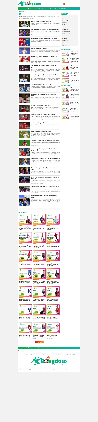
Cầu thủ (31, 8)
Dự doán (65, 22)
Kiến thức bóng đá (62, 8)
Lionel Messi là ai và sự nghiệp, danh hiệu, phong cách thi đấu (74, 62)
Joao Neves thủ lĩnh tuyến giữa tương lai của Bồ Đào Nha (39, 231)
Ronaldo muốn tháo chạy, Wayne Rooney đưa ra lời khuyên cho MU (44, 57)
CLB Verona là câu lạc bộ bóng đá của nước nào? (24, 321)
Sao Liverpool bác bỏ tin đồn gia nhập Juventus (43, 115)
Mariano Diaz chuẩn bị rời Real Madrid (41, 48)
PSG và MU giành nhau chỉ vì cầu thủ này (41, 85)
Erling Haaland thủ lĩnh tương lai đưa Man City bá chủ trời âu (52, 231)
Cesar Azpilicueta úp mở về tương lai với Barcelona (44, 38)
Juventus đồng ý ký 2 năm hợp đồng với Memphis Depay (45, 29)
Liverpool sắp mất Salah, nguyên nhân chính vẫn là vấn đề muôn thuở (45, 152)
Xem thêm (39, 345)
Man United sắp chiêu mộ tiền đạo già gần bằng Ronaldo (43, 76)
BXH (64, 27)
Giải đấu (44, 8)
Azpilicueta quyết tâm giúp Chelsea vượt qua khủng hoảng (44, 199)
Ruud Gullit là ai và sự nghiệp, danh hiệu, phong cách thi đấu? (52, 321)
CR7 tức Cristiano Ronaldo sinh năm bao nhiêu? (74, 69)
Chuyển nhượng (66, 32)
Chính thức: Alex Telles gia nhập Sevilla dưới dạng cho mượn (45, 95)
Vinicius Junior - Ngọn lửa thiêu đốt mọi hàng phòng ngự (25, 249)
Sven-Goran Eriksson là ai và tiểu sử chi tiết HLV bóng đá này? (39, 340)
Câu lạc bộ (49, 8)
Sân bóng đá (55, 8)
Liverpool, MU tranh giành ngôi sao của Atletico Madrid (43, 142)
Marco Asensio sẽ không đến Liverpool (41, 132)
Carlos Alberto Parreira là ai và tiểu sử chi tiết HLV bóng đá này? (39, 285)
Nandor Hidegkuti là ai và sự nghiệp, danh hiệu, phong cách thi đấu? (52, 285)
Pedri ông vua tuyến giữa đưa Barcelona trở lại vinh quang (25, 231)
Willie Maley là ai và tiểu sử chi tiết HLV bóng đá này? (39, 302)
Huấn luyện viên (38, 8)
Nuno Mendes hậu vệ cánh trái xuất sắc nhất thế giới (25, 266)
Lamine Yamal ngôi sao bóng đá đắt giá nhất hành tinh (52, 249)
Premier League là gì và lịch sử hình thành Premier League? (74, 75)
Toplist (69, 8)
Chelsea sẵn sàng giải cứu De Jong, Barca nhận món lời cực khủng (45, 180)
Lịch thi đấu (65, 18)
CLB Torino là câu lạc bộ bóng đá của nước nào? (24, 339)
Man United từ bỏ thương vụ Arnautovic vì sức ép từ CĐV (44, 66)
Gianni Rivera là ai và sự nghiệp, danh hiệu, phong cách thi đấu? (52, 303)
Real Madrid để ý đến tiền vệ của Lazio (41, 21)
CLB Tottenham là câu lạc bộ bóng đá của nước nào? (74, 55)
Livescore (65, 15)
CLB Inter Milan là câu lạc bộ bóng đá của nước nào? (25, 302)
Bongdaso (21, 16)
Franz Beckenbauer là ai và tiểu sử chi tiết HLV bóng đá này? (39, 321)
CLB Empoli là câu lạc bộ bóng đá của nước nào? (24, 284)
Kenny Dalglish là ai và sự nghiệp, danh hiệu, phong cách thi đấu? (52, 267)
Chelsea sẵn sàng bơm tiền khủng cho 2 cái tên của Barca (44, 171)
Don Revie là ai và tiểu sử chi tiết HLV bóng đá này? (38, 266)
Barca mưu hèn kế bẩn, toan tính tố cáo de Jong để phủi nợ (44, 189)
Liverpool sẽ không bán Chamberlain (40, 124)
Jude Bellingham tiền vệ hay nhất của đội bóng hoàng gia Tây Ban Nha (39, 249)
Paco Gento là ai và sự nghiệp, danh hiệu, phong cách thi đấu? (52, 340)
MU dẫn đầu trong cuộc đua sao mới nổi (41, 106)
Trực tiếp (65, 20)
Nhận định (65, 30)
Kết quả (64, 25)
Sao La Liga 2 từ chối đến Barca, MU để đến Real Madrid (43, 161)
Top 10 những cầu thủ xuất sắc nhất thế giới (74, 82)
